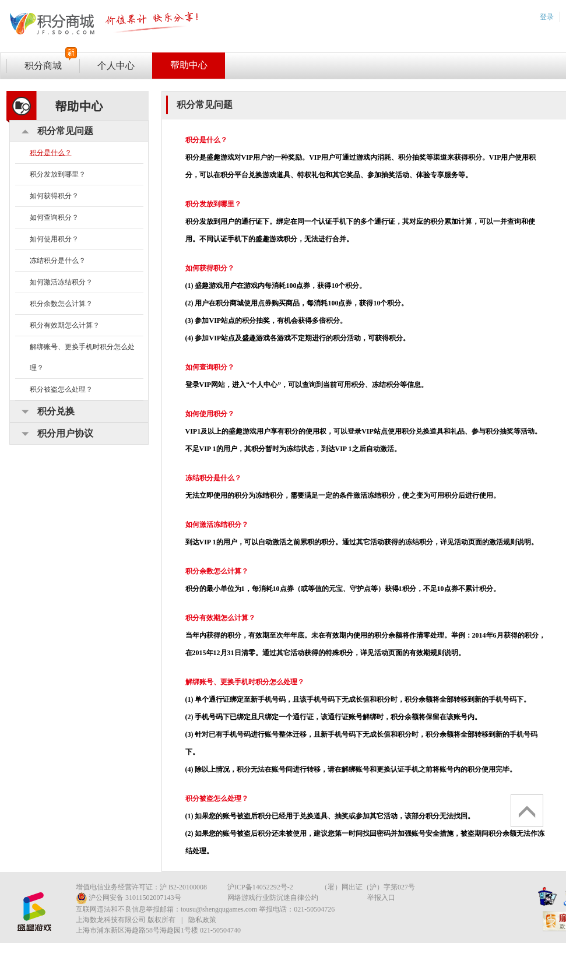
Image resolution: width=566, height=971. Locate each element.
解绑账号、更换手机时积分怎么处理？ (82, 357)
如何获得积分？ (54, 196)
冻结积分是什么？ (58, 260)
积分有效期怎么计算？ (65, 325)
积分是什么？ (51, 153)
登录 (547, 17)
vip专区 (108, 24)
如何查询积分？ (54, 217)
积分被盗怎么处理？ (61, 389)
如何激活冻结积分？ (61, 282)
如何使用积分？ (54, 239)
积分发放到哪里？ (58, 174)
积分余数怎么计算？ (61, 304)
